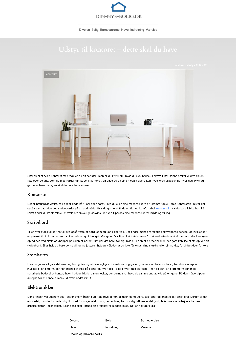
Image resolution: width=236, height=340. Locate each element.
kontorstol (162, 208)
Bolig (94, 30)
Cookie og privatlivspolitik (86, 334)
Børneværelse (109, 30)
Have (124, 30)
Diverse (84, 30)
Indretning (137, 30)
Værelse (151, 30)
